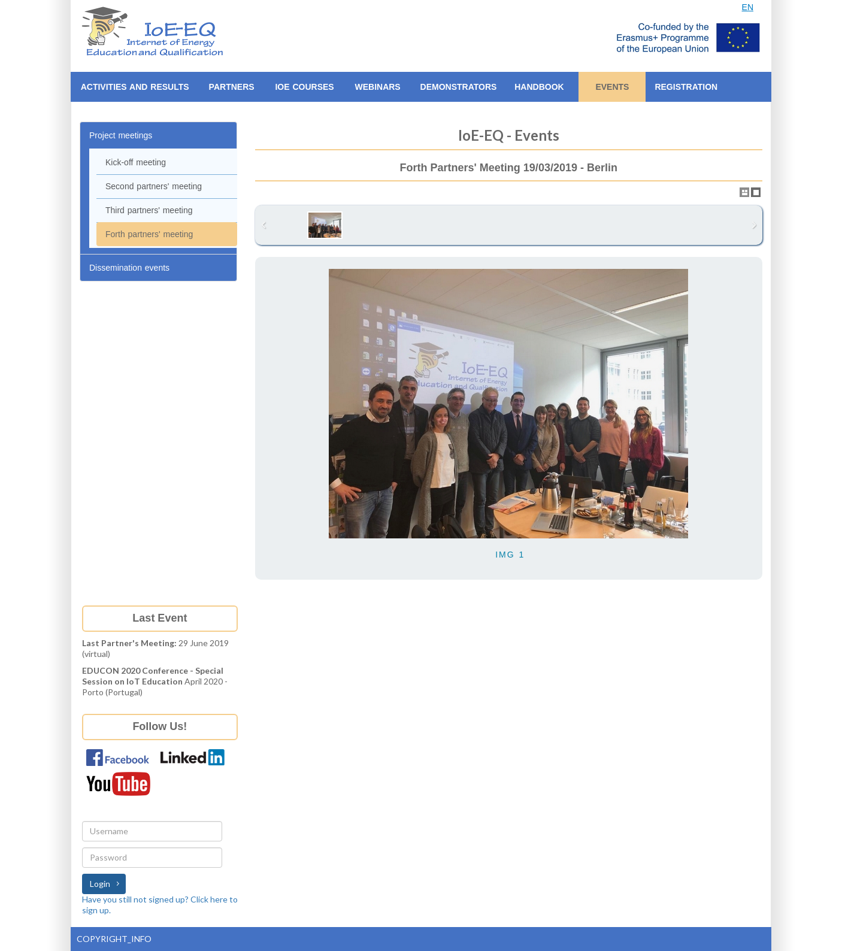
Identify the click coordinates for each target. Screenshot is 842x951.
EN (747, 7)
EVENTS (612, 87)
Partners (232, 87)
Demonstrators (458, 87)
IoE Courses (304, 87)
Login (100, 884)
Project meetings (120, 135)
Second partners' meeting (153, 186)
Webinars (377, 87)
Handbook (539, 87)
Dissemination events (129, 267)
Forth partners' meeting (149, 234)
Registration (686, 87)
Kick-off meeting (135, 162)
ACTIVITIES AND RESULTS (135, 87)
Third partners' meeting (149, 210)
